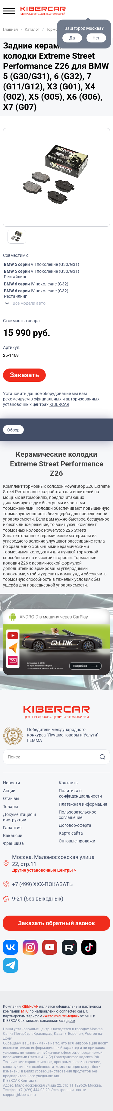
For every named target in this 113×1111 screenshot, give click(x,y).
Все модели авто (29, 303)
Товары (10, 806)
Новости (11, 782)
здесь (70, 1021)
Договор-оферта (75, 825)
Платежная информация (83, 804)
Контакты (69, 782)
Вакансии (12, 835)
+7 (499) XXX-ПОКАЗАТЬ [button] (42, 884)
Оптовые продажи (77, 841)
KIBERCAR (59, 404)
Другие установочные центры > (44, 870)
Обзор (13, 430)
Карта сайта (71, 833)
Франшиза (13, 843)
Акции (9, 790)
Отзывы (11, 798)
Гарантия (12, 827)
